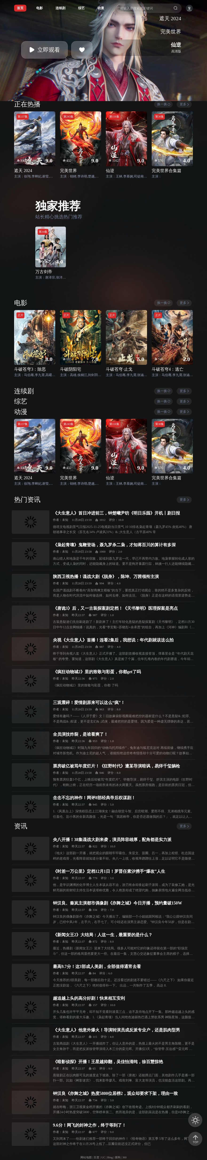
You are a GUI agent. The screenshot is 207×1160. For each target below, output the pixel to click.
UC (103, 1157)
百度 (96, 1157)
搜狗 (117, 1157)
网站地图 (86, 1157)
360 (124, 1157)
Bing (110, 1157)
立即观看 (44, 50)
